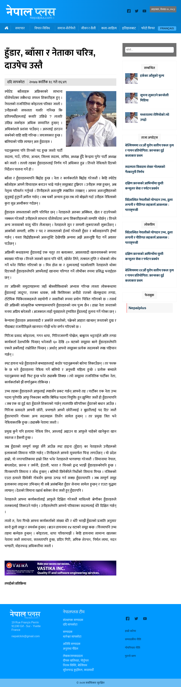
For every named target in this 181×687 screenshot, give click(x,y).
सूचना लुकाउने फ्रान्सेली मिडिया (154, 97)
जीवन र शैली (88, 28)
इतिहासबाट (129, 28)
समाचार (20, 28)
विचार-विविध (42, 28)
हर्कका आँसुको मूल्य (152, 76)
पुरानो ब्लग (130, 656)
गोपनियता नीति (132, 647)
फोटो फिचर (148, 28)
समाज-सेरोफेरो (66, 28)
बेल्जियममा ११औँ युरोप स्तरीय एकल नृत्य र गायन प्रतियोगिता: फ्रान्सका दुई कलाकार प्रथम (149, 150)
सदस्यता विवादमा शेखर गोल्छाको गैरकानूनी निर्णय (145, 169)
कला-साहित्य (108, 28)
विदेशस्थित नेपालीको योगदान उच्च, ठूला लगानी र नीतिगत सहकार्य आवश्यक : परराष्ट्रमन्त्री (149, 205)
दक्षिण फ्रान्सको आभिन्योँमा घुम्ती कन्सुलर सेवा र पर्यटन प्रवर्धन (144, 185)
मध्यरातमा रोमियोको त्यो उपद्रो (154, 117)
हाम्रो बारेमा (130, 631)
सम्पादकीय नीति (133, 639)
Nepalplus (137, 308)
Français (167, 28)
